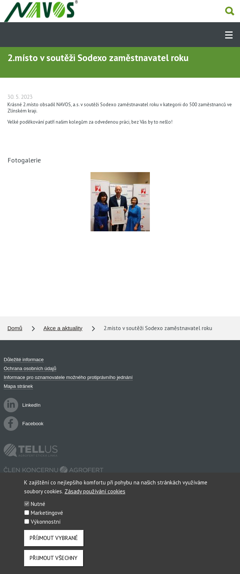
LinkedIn (22, 405)
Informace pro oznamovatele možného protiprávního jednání (68, 377)
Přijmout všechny (54, 563)
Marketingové (47, 518)
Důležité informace (24, 359)
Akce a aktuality (62, 328)
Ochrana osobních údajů (30, 368)
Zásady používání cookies (95, 496)
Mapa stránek (18, 386)
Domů (14, 328)
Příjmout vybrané (54, 543)
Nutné (38, 509)
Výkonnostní (45, 527)
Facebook (23, 423)
